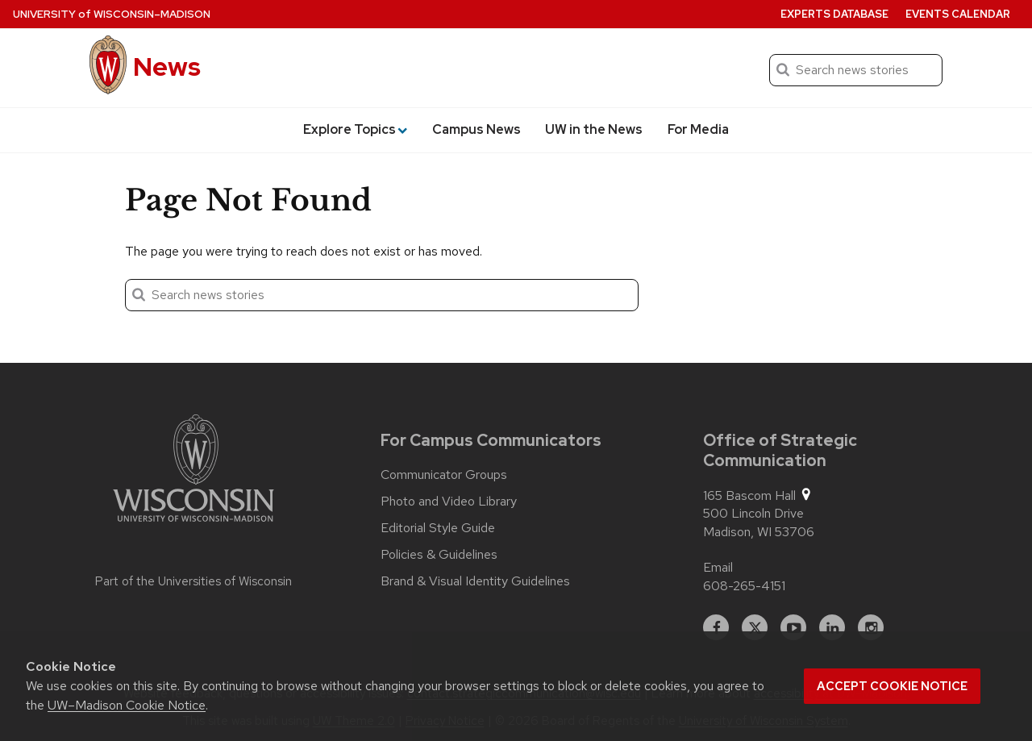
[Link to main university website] (193, 470)
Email (718, 567)
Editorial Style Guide (438, 528)
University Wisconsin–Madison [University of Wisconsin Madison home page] (111, 14)
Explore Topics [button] (355, 129)
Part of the (193, 581)
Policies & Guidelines (439, 555)
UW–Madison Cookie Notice (127, 705)
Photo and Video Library (449, 501)
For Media (698, 129)
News (167, 66)
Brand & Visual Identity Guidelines (475, 581)
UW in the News (594, 129)
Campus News (476, 129)
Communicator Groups (444, 475)
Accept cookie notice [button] (892, 686)
